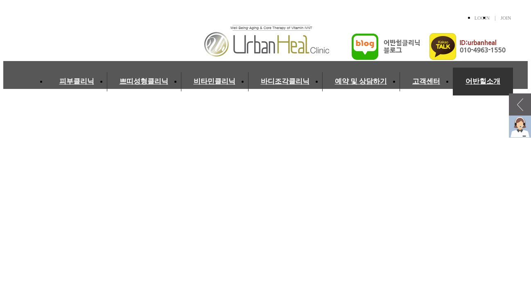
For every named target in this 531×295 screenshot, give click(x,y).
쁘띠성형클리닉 (144, 81)
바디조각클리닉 (285, 81)
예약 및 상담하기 (361, 81)
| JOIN (500, 18)
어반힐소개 (482, 81)
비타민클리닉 (214, 81)
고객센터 (426, 81)
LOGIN (482, 18)
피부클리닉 (76, 81)
